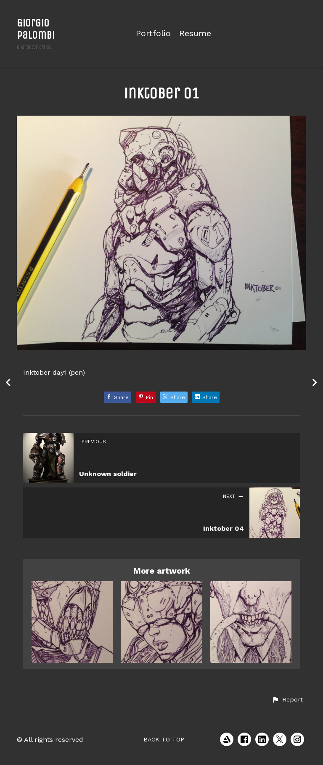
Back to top (163, 739)
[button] (287, 700)
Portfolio (153, 33)
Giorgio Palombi (36, 29)
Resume (195, 33)
